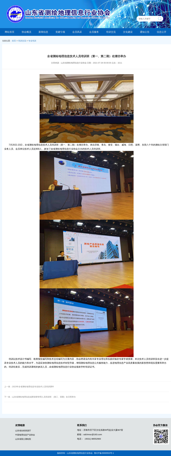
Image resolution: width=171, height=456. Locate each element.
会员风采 (77, 31)
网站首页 (9, 31)
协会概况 (26, 31)
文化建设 (128, 31)
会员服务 (94, 31)
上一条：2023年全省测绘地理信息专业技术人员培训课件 (29, 386)
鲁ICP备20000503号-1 (104, 453)
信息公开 (161, 31)
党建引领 (60, 31)
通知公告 (144, 31)
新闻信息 (43, 31)
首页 (14, 41)
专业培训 (32, 41)
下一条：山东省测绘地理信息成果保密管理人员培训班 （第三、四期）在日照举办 (40, 397)
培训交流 (111, 31)
